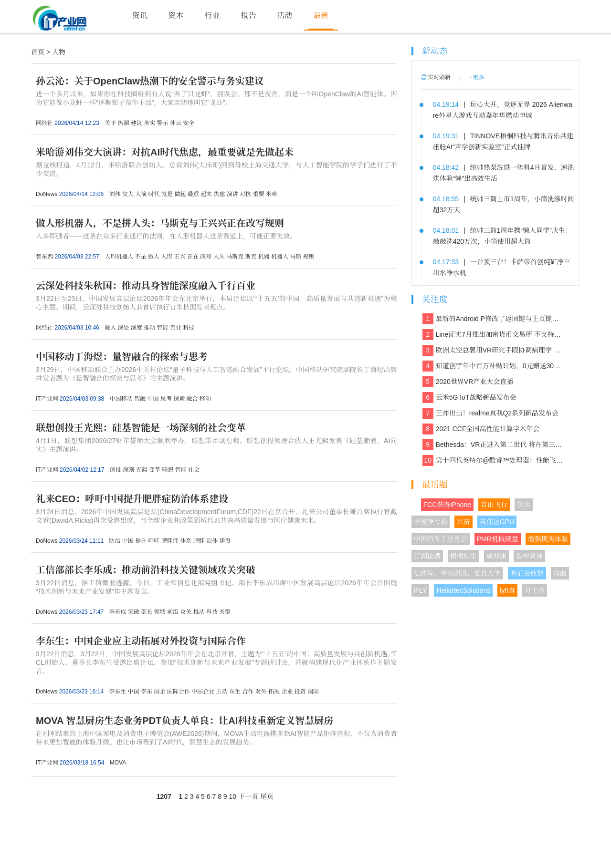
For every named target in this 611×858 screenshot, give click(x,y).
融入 (110, 327)
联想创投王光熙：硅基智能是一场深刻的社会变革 (141, 428)
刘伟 (114, 194)
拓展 (274, 691)
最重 (193, 194)
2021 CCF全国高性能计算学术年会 (481, 429)
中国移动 (121, 398)
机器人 (279, 256)
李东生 (117, 691)
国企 (160, 691)
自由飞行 (494, 504)
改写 (205, 256)
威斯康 (496, 556)
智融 (140, 398)
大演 (141, 194)
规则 (309, 256)
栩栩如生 (463, 556)
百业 (175, 327)
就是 (167, 194)
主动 (222, 691)
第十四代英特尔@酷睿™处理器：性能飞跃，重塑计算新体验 (493, 460)
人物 (58, 52)
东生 (235, 691)
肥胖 (199, 541)
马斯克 (234, 256)
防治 (114, 541)
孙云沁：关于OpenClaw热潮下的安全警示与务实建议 (150, 81)
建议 (136, 123)
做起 (180, 194)
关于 (110, 123)
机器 (264, 256)
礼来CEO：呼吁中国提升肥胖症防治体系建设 (132, 499)
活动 (284, 15)
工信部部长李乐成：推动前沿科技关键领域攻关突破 (145, 570)
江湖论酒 (427, 556)
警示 (163, 123)
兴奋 (463, 522)
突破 (133, 612)
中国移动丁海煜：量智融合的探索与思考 (122, 356)
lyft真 (507, 590)
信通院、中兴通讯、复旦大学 (457, 573)
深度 (136, 327)
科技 (188, 327)
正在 (193, 256)
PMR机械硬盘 (497, 539)
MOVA (118, 762)
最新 (320, 15)
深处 (123, 327)
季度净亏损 (430, 522)
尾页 (267, 796)
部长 (146, 612)
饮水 (523, 504)
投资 (300, 691)
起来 (206, 194)
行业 (212, 15)
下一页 (248, 796)
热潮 (123, 123)
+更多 (476, 77)
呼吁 (154, 541)
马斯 (295, 256)
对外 (261, 691)
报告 (248, 15)
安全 (188, 123)
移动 (205, 398)
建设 (225, 541)
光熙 (141, 469)
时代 (154, 194)
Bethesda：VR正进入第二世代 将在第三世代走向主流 (493, 444)
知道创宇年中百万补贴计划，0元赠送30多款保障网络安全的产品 (493, 366)
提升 (141, 541)
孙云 (175, 123)
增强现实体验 (548, 539)
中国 (153, 398)
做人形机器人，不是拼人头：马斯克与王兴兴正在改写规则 (160, 223)
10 (233, 796)
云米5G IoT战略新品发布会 (469, 397)
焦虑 (219, 194)
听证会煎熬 (527, 573)
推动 (149, 327)
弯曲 (560, 573)
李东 (146, 691)
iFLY (420, 590)
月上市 (535, 590)
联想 (167, 469)
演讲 (232, 194)
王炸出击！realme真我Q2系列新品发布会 (490, 413)
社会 (194, 469)
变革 (154, 469)
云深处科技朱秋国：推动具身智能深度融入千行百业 (145, 285)
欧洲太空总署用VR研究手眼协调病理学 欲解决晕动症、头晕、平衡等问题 (493, 350)
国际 (313, 691)
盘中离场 (529, 556)
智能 (163, 327)
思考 (166, 398)
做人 (153, 256)
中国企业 (202, 691)
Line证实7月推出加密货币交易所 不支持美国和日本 (493, 334)
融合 (192, 398)
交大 (128, 194)
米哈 (271, 194)
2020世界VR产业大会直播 (468, 381)
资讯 (139, 15)
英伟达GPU (497, 522)
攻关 (185, 612)
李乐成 (117, 612)
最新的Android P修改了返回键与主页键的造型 (493, 318)
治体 (212, 541)
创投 (115, 469)
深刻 (128, 469)
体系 (185, 541)
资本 (176, 15)
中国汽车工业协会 (440, 539)
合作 (247, 691)
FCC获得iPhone (447, 504)
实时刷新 (436, 77)
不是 (140, 256)
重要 (258, 194)
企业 (287, 691)
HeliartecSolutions (463, 590)
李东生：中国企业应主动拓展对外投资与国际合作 (141, 641)
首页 (37, 52)
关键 (225, 612)
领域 (160, 612)
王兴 (180, 256)
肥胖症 (170, 541)
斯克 (250, 256)
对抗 (245, 194)
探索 (179, 398)
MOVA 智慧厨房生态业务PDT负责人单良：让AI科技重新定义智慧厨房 (184, 720)
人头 (219, 256)
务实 (149, 123)
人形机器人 (119, 256)
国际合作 (178, 691)
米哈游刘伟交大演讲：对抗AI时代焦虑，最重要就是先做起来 (165, 152)
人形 (166, 256)
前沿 (173, 612)
